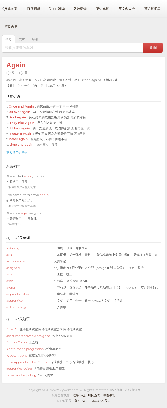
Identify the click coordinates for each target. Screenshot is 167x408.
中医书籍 (109, 395)
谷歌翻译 (80, 9)
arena (10, 287)
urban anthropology (21, 375)
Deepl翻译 (57, 9)
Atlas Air (12, 329)
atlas (9, 255)
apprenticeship (17, 294)
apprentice (14, 300)
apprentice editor (19, 368)
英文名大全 (127, 9)
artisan (11, 274)
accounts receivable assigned (28, 336)
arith (9, 281)
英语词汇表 (152, 9)
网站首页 (10, 9)
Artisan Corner (17, 342)
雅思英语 (10, 26)
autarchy (12, 248)
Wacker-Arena (17, 355)
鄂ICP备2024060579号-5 (92, 401)
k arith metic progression (25, 349)
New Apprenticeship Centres (27, 362)
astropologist (16, 261)
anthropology (16, 307)
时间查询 (94, 395)
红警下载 (79, 395)
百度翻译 (33, 9)
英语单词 (102, 9)
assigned (13, 268)
